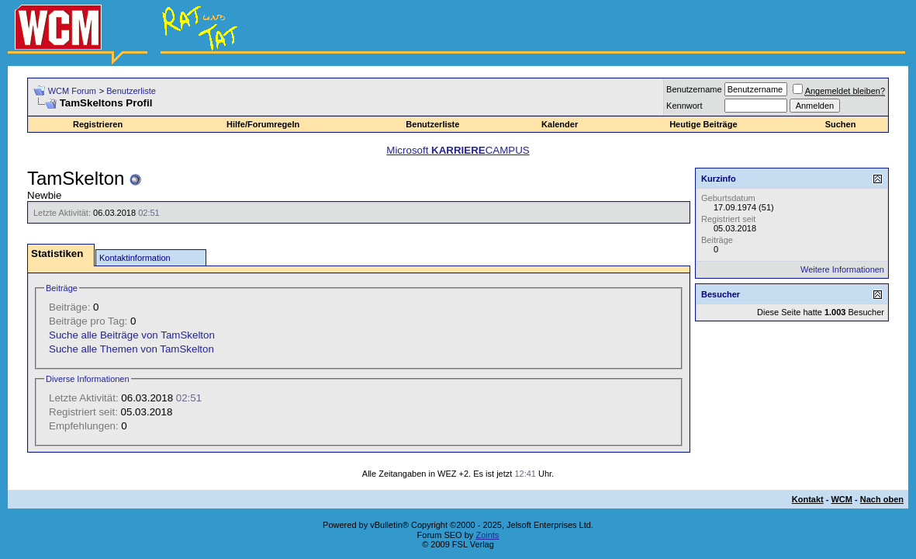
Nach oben (882, 499)
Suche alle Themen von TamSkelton (131, 349)
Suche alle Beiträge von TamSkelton (132, 335)
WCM (841, 499)
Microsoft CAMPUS (457, 150)
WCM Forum (72, 90)
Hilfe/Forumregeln (262, 124)
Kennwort (684, 105)
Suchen (840, 124)
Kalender (559, 124)
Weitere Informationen (842, 269)
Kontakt (808, 499)
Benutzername (694, 89)
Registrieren (98, 124)
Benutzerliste (131, 90)
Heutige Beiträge (703, 124)
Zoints (487, 535)
